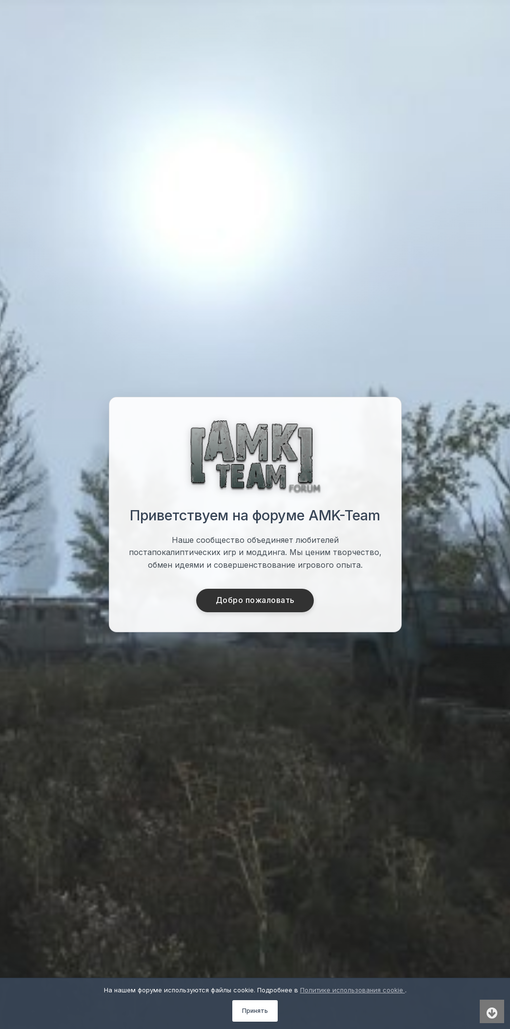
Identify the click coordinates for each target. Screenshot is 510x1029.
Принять (255, 1010)
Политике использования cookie (352, 990)
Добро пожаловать (255, 600)
